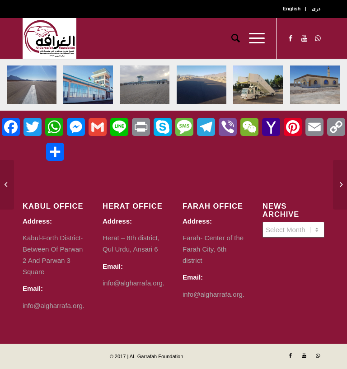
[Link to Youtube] (304, 38)
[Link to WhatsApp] (317, 38)
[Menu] (252, 38)
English (292, 8)
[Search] (231, 38)
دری (316, 8)
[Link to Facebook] (290, 38)
